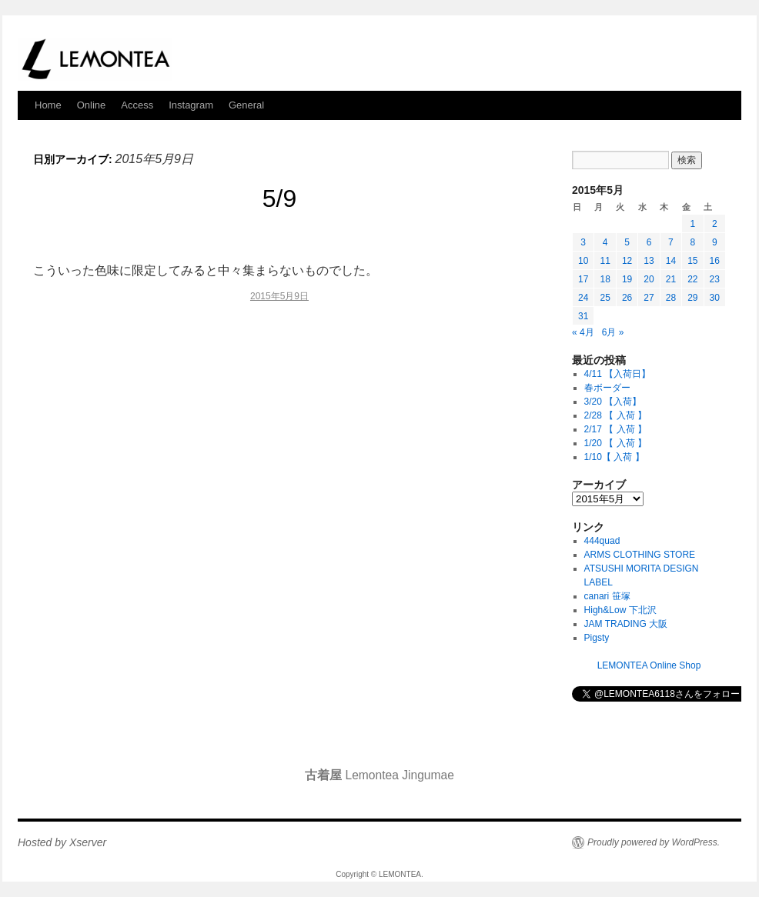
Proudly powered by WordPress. (653, 842)
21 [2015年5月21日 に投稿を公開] (671, 279)
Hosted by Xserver (62, 842)
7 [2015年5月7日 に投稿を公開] (671, 242)
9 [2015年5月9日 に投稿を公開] (714, 242)
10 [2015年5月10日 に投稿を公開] (583, 260)
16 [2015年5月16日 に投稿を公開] (715, 260)
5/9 (279, 198)
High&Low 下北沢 (625, 610)
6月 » (613, 332)
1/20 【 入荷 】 (615, 443)
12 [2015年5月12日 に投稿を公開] (627, 260)
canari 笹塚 (607, 596)
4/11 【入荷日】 (617, 373)
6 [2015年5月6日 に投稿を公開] (649, 242)
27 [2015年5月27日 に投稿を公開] (649, 297)
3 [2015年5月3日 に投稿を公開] (583, 242)
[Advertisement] (279, 447)
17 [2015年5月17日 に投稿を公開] (583, 279)
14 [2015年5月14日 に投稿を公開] (671, 260)
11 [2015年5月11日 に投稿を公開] (605, 260)
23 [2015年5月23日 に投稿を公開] (715, 279)
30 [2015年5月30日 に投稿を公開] (715, 297)
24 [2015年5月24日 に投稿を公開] (583, 297)
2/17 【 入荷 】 (615, 429)
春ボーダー (607, 387)
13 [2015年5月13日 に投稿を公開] (649, 260)
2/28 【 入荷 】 (615, 415)
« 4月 (583, 332)
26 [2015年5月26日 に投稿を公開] (627, 297)
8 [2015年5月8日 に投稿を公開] (692, 242)
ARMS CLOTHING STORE (639, 554)
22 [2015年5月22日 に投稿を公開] (692, 279)
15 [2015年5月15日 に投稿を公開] (692, 260)
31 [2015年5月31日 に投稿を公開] (583, 316)
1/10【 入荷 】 (614, 457)
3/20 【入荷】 (613, 401)
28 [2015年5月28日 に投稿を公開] (671, 297)
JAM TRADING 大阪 (625, 624)
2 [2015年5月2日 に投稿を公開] (714, 223)
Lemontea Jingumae (379, 775)
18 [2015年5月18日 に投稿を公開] (605, 279)
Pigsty (597, 637)
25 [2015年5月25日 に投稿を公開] (605, 297)
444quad (602, 540)
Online (91, 105)
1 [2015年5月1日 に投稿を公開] (692, 223)
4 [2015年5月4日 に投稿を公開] (605, 242)
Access (137, 105)
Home (48, 105)
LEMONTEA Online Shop (649, 665)
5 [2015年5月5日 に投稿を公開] (627, 242)
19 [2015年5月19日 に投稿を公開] (627, 279)
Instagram (191, 105)
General (246, 105)
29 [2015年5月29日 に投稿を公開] (692, 297)
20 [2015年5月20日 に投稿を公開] (649, 279)
